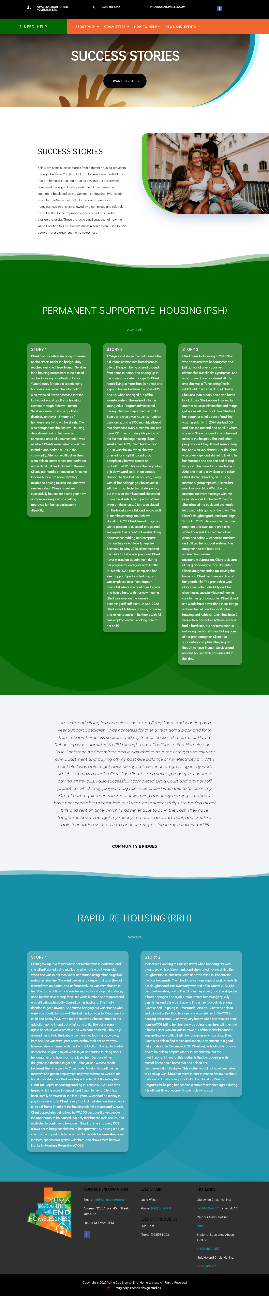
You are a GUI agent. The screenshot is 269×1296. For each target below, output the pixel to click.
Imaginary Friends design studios (138, 1288)
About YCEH (85, 27)
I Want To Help (118, 81)
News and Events (180, 27)
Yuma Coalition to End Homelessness (52, 8)
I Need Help (33, 26)
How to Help (145, 27)
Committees (114, 27)
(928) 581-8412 (161, 1208)
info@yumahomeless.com (110, 1199)
